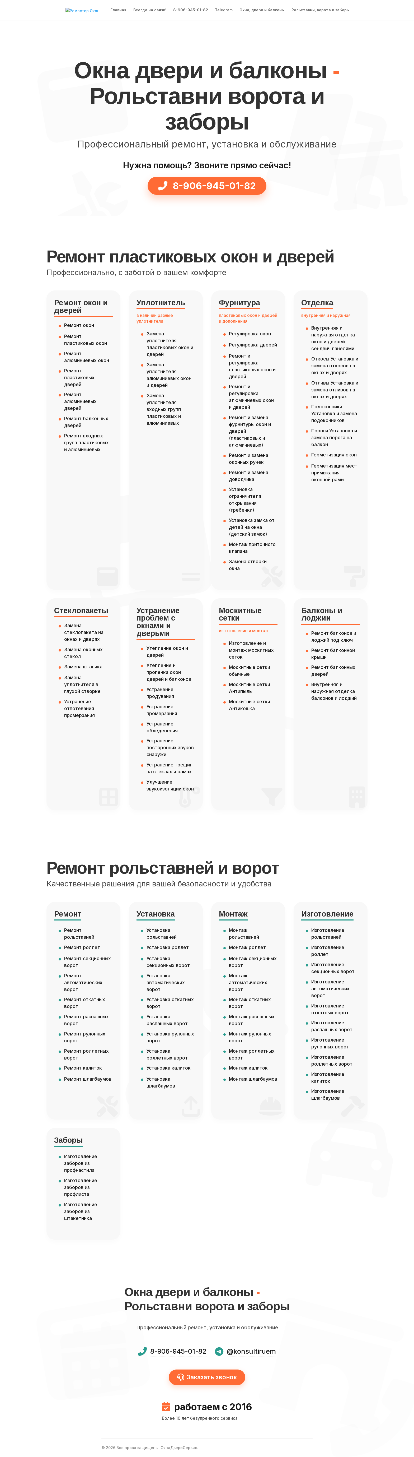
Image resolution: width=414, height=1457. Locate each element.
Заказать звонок (207, 1377)
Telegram (224, 11)
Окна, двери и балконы (262, 11)
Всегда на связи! (149, 11)
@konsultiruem (251, 1351)
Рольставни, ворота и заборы (320, 11)
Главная (118, 11)
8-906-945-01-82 (190, 11)
